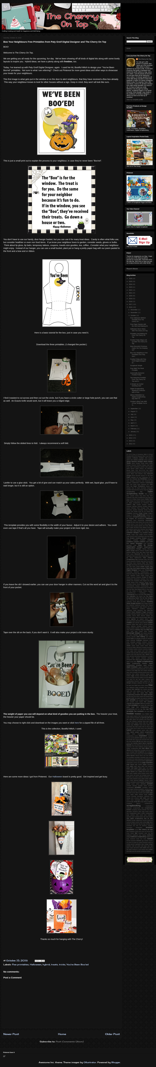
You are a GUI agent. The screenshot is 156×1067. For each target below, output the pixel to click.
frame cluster (144, 685)
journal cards (138, 738)
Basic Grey (134, 470)
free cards (146, 691)
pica (133, 776)
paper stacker (131, 771)
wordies (139, 851)
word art (134, 851)
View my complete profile (135, 99)
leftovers (139, 745)
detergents (129, 659)
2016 (131, 307)
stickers (129, 820)
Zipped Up (149, 615)
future (142, 716)
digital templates (132, 667)
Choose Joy (136, 479)
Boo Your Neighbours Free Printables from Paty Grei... (139, 354)
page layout (130, 764)
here (77, 723)
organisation (149, 761)
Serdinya (143, 579)
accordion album (131, 617)
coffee (134, 647)
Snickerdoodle (145, 586)
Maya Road (146, 552)
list (148, 745)
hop (134, 726)
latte (132, 743)
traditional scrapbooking (138, 837)
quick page (149, 792)
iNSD (128, 734)
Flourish (150, 509)
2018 (131, 301)
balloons (145, 626)
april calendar (135, 622)
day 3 (140, 654)
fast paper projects (144, 679)
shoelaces (135, 811)
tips (136, 833)
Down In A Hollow (131, 499)
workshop (143, 851)
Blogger (115, 1062)
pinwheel (140, 776)
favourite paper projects (141, 681)
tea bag (138, 823)
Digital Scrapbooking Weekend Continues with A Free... (137, 390)
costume (140, 649)
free (151, 685)
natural (137, 755)
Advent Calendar (139, 460)
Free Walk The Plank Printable (137, 369)
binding (148, 628)
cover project (137, 651)
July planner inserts (132, 529)
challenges (145, 640)
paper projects (141, 770)
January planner (138, 525)
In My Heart (147, 524)
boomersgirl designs (133, 633)
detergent (150, 658)
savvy (128, 799)
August (133, 411)
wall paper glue (145, 846)
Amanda (134, 465)
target (134, 823)
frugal (151, 714)
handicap (139, 721)
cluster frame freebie (146, 645)
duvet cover (149, 672)
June (132, 417)
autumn (129, 624)
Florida (146, 509)
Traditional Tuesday (140, 605)
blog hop (143, 629)
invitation (150, 736)
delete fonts (130, 658)
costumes (145, 649)
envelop (137, 675)
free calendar (136, 689)
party (140, 771)
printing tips (130, 791)
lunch (151, 745)
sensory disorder (141, 809)
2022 (131, 290)
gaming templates (135, 717)
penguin (143, 773)
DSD (151, 484)
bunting (128, 636)
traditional (129, 835)
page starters (138, 764)
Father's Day (131, 504)
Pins (151, 572)
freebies (138, 714)
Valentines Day (141, 610)
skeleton (132, 815)
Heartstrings (141, 520)
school (147, 800)
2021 (131, 293)
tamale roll (129, 823)
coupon (150, 649)
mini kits (148, 750)
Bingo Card (134, 473)
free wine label (148, 711)
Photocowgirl (149, 570)
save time (150, 798)
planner (141, 780)
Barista (128, 470)
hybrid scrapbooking (146, 732)
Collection (142, 482)
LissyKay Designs (141, 538)
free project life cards (144, 705)
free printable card (137, 703)
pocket (138, 782)
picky (136, 776)
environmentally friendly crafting (135, 677)
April (132, 423)
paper (131, 766)
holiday (151, 723)
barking (128, 628)
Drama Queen (141, 499)
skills (137, 815)
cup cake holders (143, 652)
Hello (133, 522)
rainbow (141, 794)
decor (147, 654)
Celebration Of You (147, 477)
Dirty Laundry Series (133, 495)
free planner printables (147, 698)
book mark (130, 631)
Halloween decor (131, 520)
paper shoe (150, 769)
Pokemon (146, 573)
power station (135, 784)
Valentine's (150, 608)
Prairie (142, 575)
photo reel (133, 775)
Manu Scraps (131, 550)
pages (144, 764)
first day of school (148, 683)
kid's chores (136, 739)
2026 (131, 278)
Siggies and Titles (148, 580)
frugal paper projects (132, 716)
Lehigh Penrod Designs (146, 534)
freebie (130, 713)
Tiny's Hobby (144, 603)
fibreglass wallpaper (137, 683)
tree (141, 838)
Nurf (151, 559)
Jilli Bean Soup (138, 527)
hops (136, 726)
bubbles (146, 635)
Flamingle (140, 509)
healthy (128, 723)
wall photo (136, 847)
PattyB (138, 566)
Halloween (57, 776)
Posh (151, 573)
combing (144, 647)
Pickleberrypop (145, 572)
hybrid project (134, 732)
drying (144, 672)
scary (132, 799)
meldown (140, 746)
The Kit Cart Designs (146, 598)
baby (137, 624)
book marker (139, 631)
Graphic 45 (133, 518)
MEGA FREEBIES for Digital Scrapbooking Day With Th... (137, 396)
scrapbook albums (133, 803)
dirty (144, 668)
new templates (130, 757)
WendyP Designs (136, 614)
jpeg (144, 737)
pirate (151, 776)
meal (136, 746)
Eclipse (132, 501)
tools (146, 833)
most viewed (144, 753)
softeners (150, 815)
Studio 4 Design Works (139, 591)
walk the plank (136, 846)
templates (130, 829)
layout (140, 743)
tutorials (138, 840)
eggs (132, 675)
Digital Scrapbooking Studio (140, 493)
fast (137, 679)
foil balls (129, 685)
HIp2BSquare (141, 518)
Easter (147, 499)
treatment (132, 838)
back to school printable (146, 624)
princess (143, 784)
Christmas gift (149, 481)
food (136, 685)
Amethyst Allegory (141, 465)
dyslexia (129, 674)
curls (132, 654)
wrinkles (148, 851)
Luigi (135, 545)
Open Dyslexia (137, 563)
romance (136, 798)
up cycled (133, 842)
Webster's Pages (141, 612)
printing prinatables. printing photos (143, 789)
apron (141, 622)
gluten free (136, 719)
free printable (131, 700)
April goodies (149, 466)
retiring (128, 798)
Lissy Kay (146, 536)
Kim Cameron (145, 531)
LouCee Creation (139, 540)
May (132, 420)
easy (133, 674)
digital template (148, 665)
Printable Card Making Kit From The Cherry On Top (138, 335)
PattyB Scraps (144, 566)
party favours (146, 771)
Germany (135, 513)
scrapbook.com (149, 803)
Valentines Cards (131, 610)
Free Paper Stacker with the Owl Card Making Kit (139, 325)
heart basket (134, 723)
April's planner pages (133, 468)
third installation (131, 831)
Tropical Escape (135, 607)
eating (137, 674)
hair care (129, 721)
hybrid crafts (145, 730)
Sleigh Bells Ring (147, 584)
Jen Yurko (145, 525)
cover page (130, 651)
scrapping (134, 809)
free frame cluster (138, 696)
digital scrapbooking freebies (137, 663)
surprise (137, 822)
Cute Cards (133, 484)
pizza (139, 778)
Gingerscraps (141, 515)
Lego (137, 534)
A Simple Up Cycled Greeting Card (136, 385)
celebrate (132, 640)
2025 (131, 281)
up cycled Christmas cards (144, 842)
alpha (151, 619)
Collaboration (135, 482)
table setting (143, 822)
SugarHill (150, 591)
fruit (139, 716)
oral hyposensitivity (140, 760)
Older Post (112, 1034)
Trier (147, 605)
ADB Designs (149, 458)
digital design (139, 659)
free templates (139, 711)
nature (141, 755)
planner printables (131, 782)
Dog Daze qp (149, 497)
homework (129, 726)
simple (147, 811)
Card (128, 477)
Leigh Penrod (130, 536)
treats (54, 964)
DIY (148, 484)
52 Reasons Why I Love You (143, 456)
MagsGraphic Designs (134, 547)
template (149, 827)
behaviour (142, 628)
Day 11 (134, 488)
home (140, 724)
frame (139, 685)
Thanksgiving (130, 594)
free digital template (147, 694)
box (142, 633)
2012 (131, 444)
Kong (140, 532)
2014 (131, 438)
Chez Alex (129, 479)
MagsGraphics (148, 547)
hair (152, 719)
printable (150, 784)
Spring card (143, 587)
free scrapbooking (142, 707)
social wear (143, 815)
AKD (131, 459)
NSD (144, 557)
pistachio (135, 778)
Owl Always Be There (137, 564)
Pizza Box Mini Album (138, 573)
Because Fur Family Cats (143, 472)
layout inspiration (147, 743)
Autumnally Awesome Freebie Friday (137, 374)
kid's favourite (143, 739)
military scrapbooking (132, 748)
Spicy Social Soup (135, 587)
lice (142, 745)
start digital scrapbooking (135, 818)
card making (140, 636)
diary (134, 659)
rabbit (136, 794)
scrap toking (143, 801)
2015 (131, 435)
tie (145, 831)
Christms (129, 482)
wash (144, 847)
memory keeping (148, 746)
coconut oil (129, 647)
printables (138, 787)
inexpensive (141, 734)
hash (147, 721)
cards (132, 638)
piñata (143, 778)
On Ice (148, 561)
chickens (144, 642)
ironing (128, 737)
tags (148, 822)
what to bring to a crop (135, 849)
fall (150, 677)
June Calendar (141, 529)
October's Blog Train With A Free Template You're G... (138, 403)
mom (131, 753)
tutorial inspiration (131, 840)
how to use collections (147, 728)
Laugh (133, 534)
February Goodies (142, 506)
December (134, 310)
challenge (139, 640)
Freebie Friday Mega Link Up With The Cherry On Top (138, 341)
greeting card (142, 719)
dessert (138, 658)
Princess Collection (136, 577)
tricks (62, 964)
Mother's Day (149, 556)
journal (132, 737)
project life (149, 791)
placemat (136, 780)
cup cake (136, 652)
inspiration (143, 736)
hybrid (46, 964)
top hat (150, 833)
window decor (145, 849)
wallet (141, 847)
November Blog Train (144, 559)
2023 (131, 287)
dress (128, 672)
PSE (130, 566)
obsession (140, 759)
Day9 (138, 488)
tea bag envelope (145, 823)
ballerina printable (136, 626)
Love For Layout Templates (140, 542)
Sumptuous (142, 592)
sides (140, 811)
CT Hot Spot (149, 475)
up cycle (129, 842)
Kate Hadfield (149, 529)
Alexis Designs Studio (138, 463)
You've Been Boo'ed (78, 964)
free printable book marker (135, 701)
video (142, 844)
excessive (146, 677)
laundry (135, 743)
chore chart (134, 643)
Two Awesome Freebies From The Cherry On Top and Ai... (138, 379)
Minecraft (137, 554)
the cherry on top (146, 829)
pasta (139, 773)
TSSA (151, 592)
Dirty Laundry (149, 493)
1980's (145, 454)
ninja (151, 757)
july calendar (149, 737)
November (134, 312)
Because (133, 472)
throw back (141, 831)
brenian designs (138, 635)
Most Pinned (142, 556)
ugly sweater (145, 840)
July (132, 414)
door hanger (144, 670)
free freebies (146, 696)
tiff (147, 831)
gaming (146, 716)
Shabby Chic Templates (133, 580)
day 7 (144, 654)
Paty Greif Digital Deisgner (138, 568)
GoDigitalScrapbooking (139, 517)
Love (147, 541)
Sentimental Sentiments (133, 579)
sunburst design (131, 822)
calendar (133, 636)
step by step (148, 818)
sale (141, 798)
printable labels (142, 785)
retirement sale (148, 796)
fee (149, 681)
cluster (128, 645)
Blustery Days (142, 473)
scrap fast (137, 801)
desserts (143, 658)
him (147, 723)
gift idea (144, 717)
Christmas (143, 479)
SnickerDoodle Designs (133, 586)
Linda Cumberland (139, 536)
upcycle (133, 844)
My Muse (130, 557)
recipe (145, 794)
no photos (129, 759)
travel (148, 837)
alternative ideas (131, 620)
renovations (140, 796)
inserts (136, 736)
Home (62, 1034)
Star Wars (131, 589)
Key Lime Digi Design (134, 531)
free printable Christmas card (144, 700)
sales (144, 798)
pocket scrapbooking (146, 782)
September (134, 408)
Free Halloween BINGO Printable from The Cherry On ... (138, 319)
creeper (129, 652)
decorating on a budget (146, 656)
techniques (129, 827)
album (146, 619)
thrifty (136, 831)
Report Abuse (132, 269)
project (143, 791)
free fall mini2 (130, 696)
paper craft (130, 768)
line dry (146, 745)
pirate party (130, 778)
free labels (137, 698)
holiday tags (130, 724)
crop (132, 652)
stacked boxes (139, 816)
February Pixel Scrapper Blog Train (142, 508)
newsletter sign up (145, 757)
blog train (149, 629)
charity (151, 640)
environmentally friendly (146, 675)
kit (137, 741)
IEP (142, 524)
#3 (127, 454)
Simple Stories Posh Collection (135, 582)
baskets (137, 628)
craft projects (149, 651)
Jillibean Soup (146, 527)
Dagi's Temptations (139, 486)
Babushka (150, 468)
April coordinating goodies (137, 466)
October (133, 315)
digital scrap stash (131, 661)
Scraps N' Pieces (147, 577)
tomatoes (141, 833)
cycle (135, 654)
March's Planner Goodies (142, 550)
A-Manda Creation (138, 458)
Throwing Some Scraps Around (140, 602)
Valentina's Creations (138, 608)
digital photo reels (148, 659)
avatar (133, 624)
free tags (146, 709)
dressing (140, 672)
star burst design (148, 816)
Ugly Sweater (143, 607)
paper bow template (147, 766)
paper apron (137, 766)
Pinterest (129, 573)
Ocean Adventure (131, 561)
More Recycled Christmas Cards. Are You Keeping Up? (138, 348)
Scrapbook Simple (136, 365)
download (150, 670)
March (133, 426)
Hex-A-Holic (145, 522)
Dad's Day (129, 486)
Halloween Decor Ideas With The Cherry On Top (139, 330)
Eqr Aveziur (137, 501)
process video (137, 791)
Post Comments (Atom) (70, 1041)
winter (151, 849)
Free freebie (134, 511)
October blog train (141, 561)
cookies (135, 649)
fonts (133, 685)
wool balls (129, 851)
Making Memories (147, 548)
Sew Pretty (149, 579)
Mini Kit (143, 554)
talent (151, 822)
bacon (128, 626)
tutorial (150, 839)
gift (141, 717)
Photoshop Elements (133, 572)
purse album (135, 792)
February (134, 428)
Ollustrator (90, 1062)
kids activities (132, 741)
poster (128, 784)
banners (150, 626)
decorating (137, 656)
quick (144, 792)
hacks (148, 719)
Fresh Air (140, 511)
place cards (130, 780)
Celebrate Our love (136, 477)
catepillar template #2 (141, 638)
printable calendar (132, 785)
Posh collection (131, 575)
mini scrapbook (139, 752)
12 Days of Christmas (137, 454)
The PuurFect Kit (131, 599)
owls (140, 762)
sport (133, 816)
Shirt (141, 580)
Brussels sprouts (140, 475)
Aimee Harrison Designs (135, 461)
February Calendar (132, 506)
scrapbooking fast (138, 808)
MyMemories (138, 557)
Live (149, 538)
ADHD (128, 459)
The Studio (140, 599)
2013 (131, 441)
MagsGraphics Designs (134, 549)
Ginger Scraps (143, 513)
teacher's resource (147, 825)
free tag (140, 709)
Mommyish (135, 556)
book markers (148, 631)
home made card (148, 724)
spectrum (129, 816)
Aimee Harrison (148, 459)
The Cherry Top (140, 596)
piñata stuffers (149, 778)
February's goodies (132, 509)
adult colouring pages (141, 617)
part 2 (136, 771)
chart (128, 642)
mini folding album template (138, 750)
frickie (147, 714)
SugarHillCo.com (131, 592)
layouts (129, 745)
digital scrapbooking (145, 661)
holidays (136, 725)
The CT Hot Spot (139, 594)
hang (144, 721)
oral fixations (147, 759)
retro (132, 798)
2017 (131, 304)
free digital (140, 692)
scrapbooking (134, 805)
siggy (143, 811)
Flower (128, 511)
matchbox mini (130, 746)
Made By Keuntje (145, 545)
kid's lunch (150, 739)
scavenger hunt (139, 799)
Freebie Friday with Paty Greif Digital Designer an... (138, 361)
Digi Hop (146, 489)
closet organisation (147, 643)
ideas (133, 734)
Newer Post (11, 1034)
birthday (137, 629)
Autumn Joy (143, 468)
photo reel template (141, 775)
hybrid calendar (136, 730)
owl (138, 762)
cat (135, 638)
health (151, 721)
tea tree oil (137, 825)
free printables (20, 964)
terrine (136, 829)
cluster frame (135, 645)
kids (128, 741)
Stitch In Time (145, 589)
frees (143, 714)
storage (133, 820)
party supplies (133, 773)
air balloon (140, 619)
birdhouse (132, 629)
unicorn (151, 840)
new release (149, 755)
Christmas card (140, 481)
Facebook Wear (148, 502)
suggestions (139, 820)
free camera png (145, 689)
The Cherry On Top (144, 59)
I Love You (138, 524)
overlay (135, 762)
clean (139, 644)
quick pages (130, 794)
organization (130, 762)
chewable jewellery (135, 642)
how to (144, 726)
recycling (133, 796)
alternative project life (141, 620)
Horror (132, 524)
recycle (128, 796)
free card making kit (136, 691)
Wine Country (145, 614)
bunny (151, 635)
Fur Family (147, 511)
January (133, 431)
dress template (134, 672)
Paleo (134, 566)
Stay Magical (138, 589)
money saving (137, 753)
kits (140, 741)
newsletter (137, 757)
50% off (134, 456)
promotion (129, 792)
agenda (133, 619)
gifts (128, 719)
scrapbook (150, 801)
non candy (135, 759)
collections (138, 647)
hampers (134, 721)
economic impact (145, 674)
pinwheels (146, 776)
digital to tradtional (143, 667)
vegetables (138, 844)
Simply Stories (136, 584)
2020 (131, 296)
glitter (130, 719)
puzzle (141, 792)
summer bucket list (148, 820)
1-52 (129, 454)
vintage (146, 844)
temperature (139, 827)
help (144, 723)
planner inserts (149, 780)
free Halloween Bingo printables (135, 687)
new (144, 755)
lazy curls (134, 745)
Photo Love (141, 570)
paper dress (138, 768)
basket (133, 628)
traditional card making (139, 835)
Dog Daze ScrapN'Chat (138, 497)
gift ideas (150, 717)
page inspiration (147, 762)
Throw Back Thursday (139, 601)
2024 (131, 284)
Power (138, 575)
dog (136, 670)
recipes (150, 794)
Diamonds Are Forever (137, 489)
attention (145, 622)
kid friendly (129, 739)
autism (150, 622)
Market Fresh (135, 552)
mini (140, 748)
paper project (133, 769)
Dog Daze (143, 495)
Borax (133, 475)
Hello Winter (139, 522)
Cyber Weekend (141, 484)
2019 (131, 298)
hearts (140, 723)
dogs (139, 670)
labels (145, 741)
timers (132, 833)
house (139, 726)
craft (143, 651)
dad (138, 654)
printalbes (145, 787)
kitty (142, 741)
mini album (145, 748)
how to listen (137, 728)
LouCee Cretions (139, 541)
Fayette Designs (141, 504)
